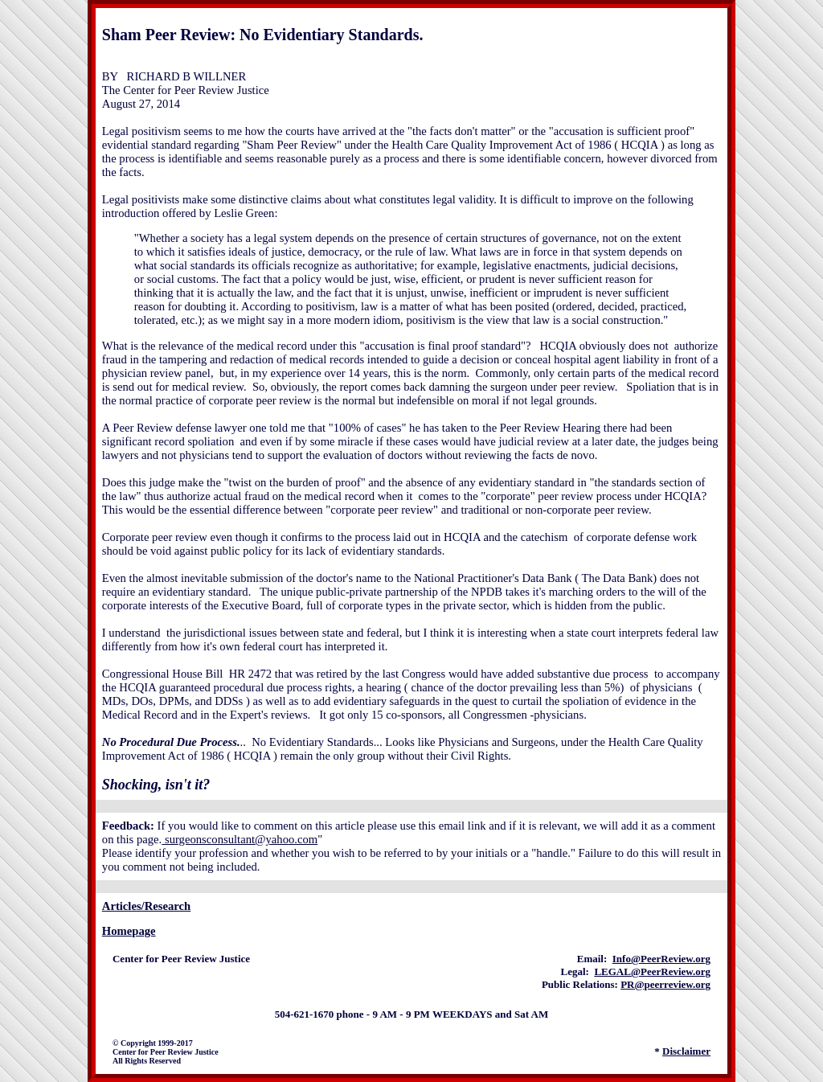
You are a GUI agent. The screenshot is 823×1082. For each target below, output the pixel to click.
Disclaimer (686, 1051)
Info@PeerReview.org (661, 959)
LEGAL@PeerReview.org (652, 971)
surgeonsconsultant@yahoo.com (239, 839)
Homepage (129, 930)
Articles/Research (146, 906)
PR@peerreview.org (665, 984)
